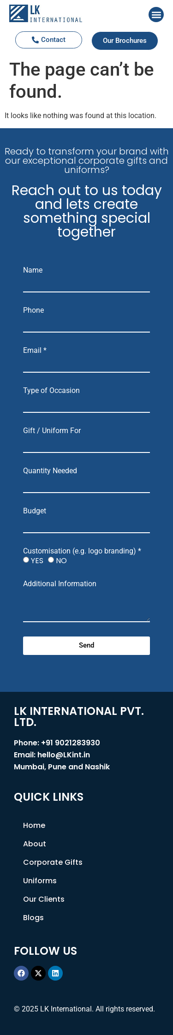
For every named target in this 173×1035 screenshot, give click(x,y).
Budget (34, 511)
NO (61, 560)
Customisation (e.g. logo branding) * (82, 551)
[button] (156, 14)
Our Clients (44, 899)
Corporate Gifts (53, 862)
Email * (35, 350)
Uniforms (40, 880)
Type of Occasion (51, 390)
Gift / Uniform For (52, 430)
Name (32, 270)
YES (37, 560)
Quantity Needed (50, 471)
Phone (33, 310)
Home (34, 825)
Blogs (33, 917)
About (34, 844)
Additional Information (59, 584)
